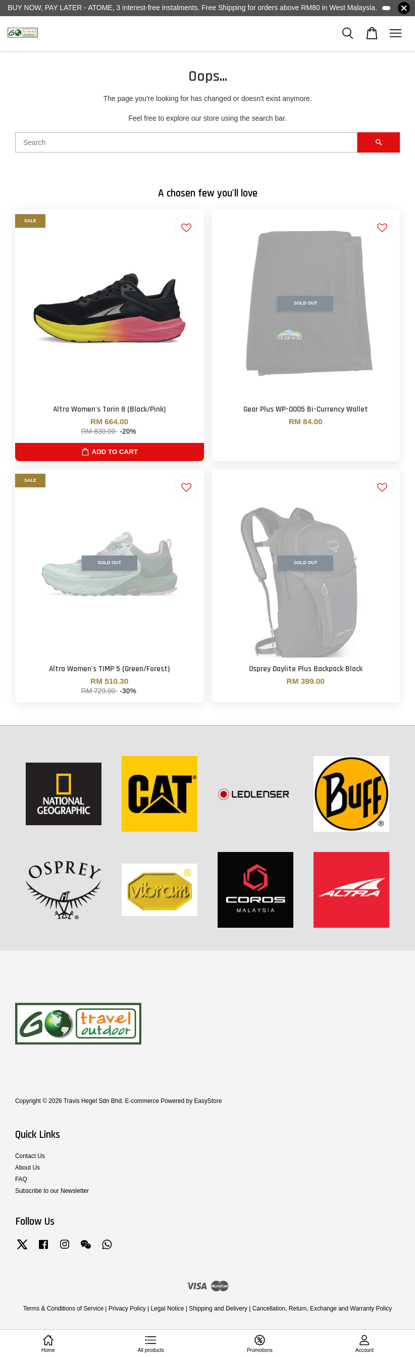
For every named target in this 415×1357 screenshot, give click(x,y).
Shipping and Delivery (218, 1308)
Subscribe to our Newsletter (52, 1190)
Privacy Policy (127, 1308)
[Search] (186, 142)
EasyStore (208, 1100)
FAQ (21, 1179)
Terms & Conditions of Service (63, 1308)
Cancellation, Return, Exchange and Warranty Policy (322, 1308)
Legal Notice (167, 1308)
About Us (27, 1167)
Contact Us (30, 1156)
